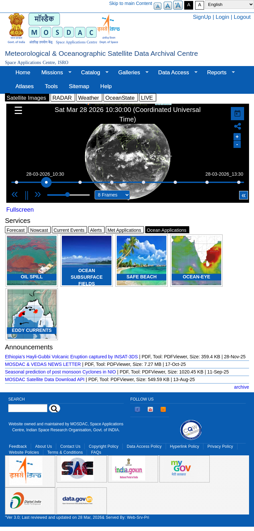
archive (241, 387)
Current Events (69, 230)
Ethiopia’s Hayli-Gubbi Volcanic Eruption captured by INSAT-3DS (71, 356)
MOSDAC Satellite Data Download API (44, 379)
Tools (51, 86)
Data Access (174, 72)
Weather (88, 98)
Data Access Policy (144, 446)
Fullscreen (20, 209)
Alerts (96, 230)
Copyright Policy (103, 446)
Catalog (91, 72)
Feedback (18, 446)
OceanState (120, 98)
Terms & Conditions (65, 452)
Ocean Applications (167, 230)
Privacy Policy (220, 446)
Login (222, 17)
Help (106, 86)
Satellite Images (26, 98)
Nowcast (39, 230)
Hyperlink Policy (184, 446)
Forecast (15, 230)
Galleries (130, 72)
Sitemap (79, 86)
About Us (43, 446)
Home (23, 72)
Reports (218, 72)
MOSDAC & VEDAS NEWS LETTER (43, 364)
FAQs (96, 452)
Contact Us (70, 446)
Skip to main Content (130, 3)
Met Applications (124, 230)
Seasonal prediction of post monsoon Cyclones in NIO (60, 371)
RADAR (62, 98)
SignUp (202, 17)
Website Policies (24, 452)
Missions (53, 72)
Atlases (25, 86)
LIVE (147, 98)
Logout (242, 17)
